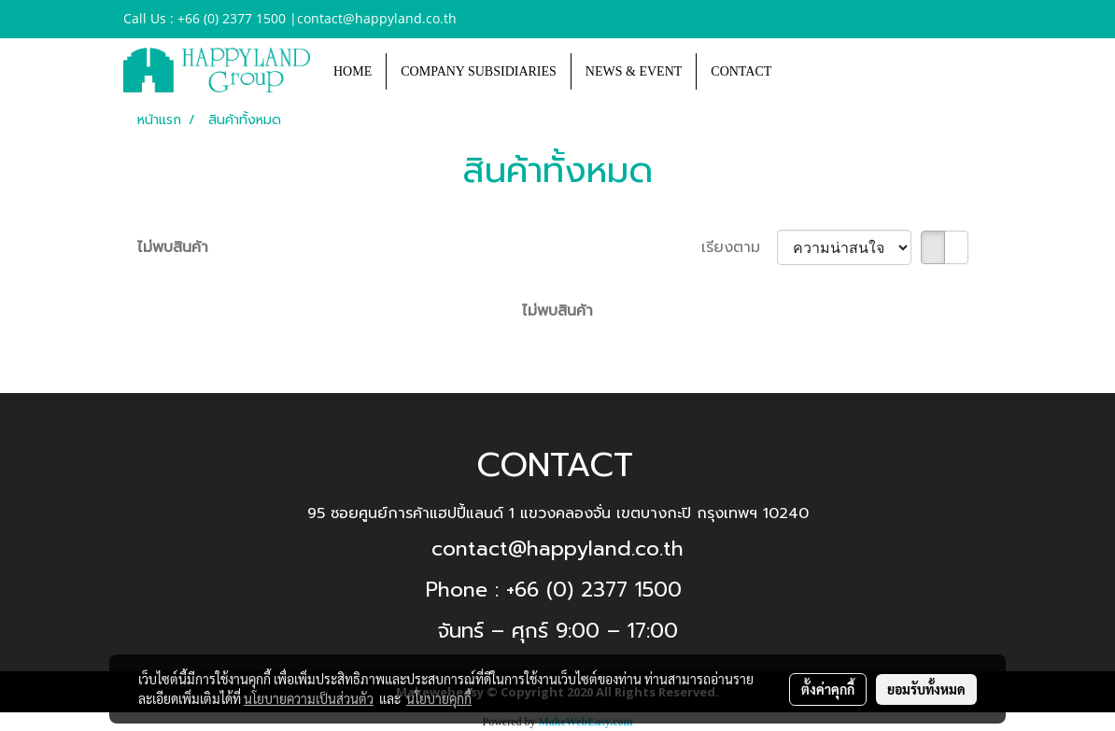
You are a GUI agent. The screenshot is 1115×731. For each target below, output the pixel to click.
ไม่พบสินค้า (172, 247)
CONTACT (741, 71)
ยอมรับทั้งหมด (926, 689)
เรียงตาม (739, 247)
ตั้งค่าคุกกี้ (827, 689)
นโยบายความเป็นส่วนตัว (309, 698)
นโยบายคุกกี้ (439, 698)
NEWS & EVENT (634, 71)
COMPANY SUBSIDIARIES (479, 71)
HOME (352, 71)
